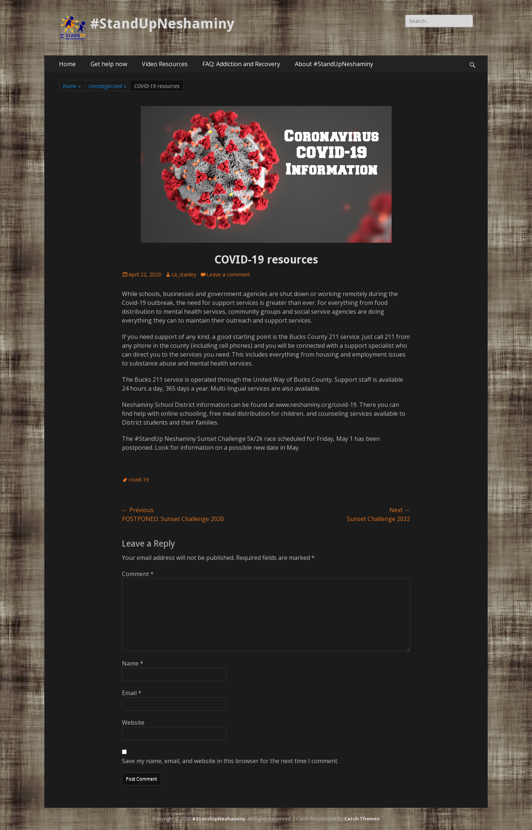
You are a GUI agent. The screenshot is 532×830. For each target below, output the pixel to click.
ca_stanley (183, 274)
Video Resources (165, 64)
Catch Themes (361, 818)
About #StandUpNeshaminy (334, 64)
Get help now (109, 64)
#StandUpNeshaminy (162, 24)
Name (132, 663)
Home (67, 64)
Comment (138, 574)
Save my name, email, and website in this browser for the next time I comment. (230, 761)
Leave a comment (228, 274)
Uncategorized (107, 86)
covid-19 (139, 479)
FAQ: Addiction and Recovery (241, 64)
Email (131, 693)
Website (133, 722)
